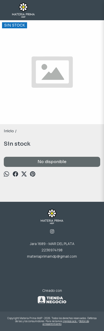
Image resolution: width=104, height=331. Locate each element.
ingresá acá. (70, 321)
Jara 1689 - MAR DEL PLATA (52, 243)
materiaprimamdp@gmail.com (52, 256)
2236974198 (52, 250)
